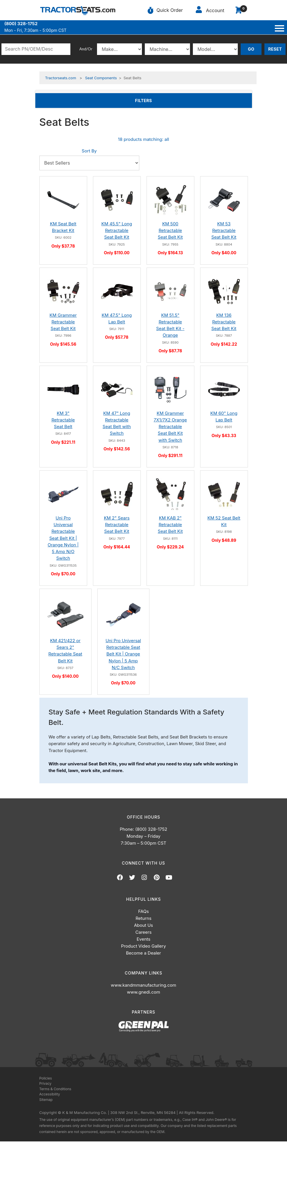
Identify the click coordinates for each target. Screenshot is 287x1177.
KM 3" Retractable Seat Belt (63, 420)
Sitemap (46, 1099)
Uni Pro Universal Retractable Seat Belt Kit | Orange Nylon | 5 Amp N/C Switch (123, 654)
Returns (143, 918)
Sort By (89, 151)
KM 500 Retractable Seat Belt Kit (170, 230)
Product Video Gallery (143, 946)
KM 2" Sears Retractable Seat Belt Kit (117, 524)
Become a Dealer (143, 953)
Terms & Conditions (55, 1089)
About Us (143, 925)
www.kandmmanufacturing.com (143, 985)
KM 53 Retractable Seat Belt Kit (223, 230)
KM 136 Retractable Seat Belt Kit (223, 321)
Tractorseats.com (60, 77)
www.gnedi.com (143, 992)
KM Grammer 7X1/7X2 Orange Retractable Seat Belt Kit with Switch (170, 426)
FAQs (143, 911)
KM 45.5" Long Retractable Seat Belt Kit (116, 230)
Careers (144, 932)
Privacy (45, 1083)
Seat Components (101, 77)
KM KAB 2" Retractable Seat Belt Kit (170, 524)
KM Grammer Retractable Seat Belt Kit (63, 321)
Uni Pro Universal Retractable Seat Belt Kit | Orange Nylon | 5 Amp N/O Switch (62, 538)
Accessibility (49, 1094)
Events (143, 939)
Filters (152, 100)
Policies (45, 1078)
